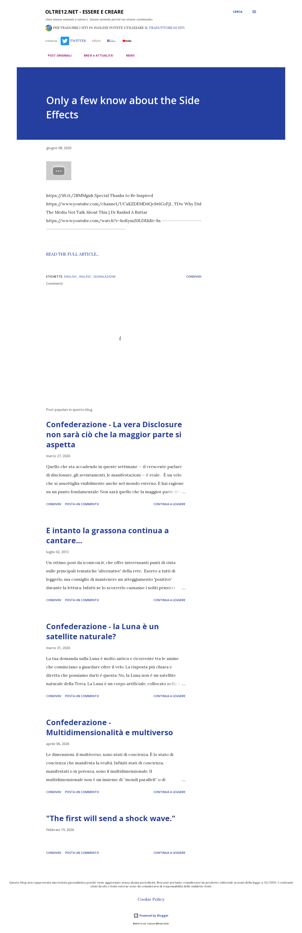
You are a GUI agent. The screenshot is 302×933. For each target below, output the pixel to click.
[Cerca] (237, 11)
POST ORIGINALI (57, 55)
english (70, 276)
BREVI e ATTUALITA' (96, 55)
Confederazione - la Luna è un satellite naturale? (102, 631)
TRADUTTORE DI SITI (167, 28)
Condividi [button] (193, 276)
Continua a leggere (169, 504)
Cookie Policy (151, 899)
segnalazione (104, 276)
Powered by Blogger (151, 915)
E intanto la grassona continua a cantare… (107, 535)
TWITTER (73, 41)
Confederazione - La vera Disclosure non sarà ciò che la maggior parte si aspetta (114, 434)
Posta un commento (82, 504)
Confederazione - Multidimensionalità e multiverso (109, 727)
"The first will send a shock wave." (110, 818)
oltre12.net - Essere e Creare (84, 11)
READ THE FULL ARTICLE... (72, 254)
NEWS (128, 55)
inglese (85, 276)
